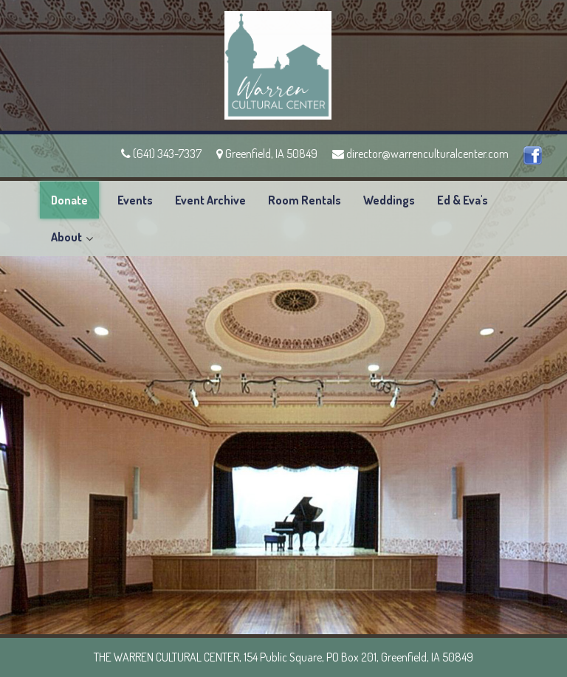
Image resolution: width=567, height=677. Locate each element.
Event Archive (210, 200)
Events (135, 200)
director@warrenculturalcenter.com (420, 153)
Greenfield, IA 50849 (266, 153)
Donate (69, 200)
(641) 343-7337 (161, 153)
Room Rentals (304, 200)
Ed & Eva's (462, 200)
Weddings (389, 200)
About (66, 237)
